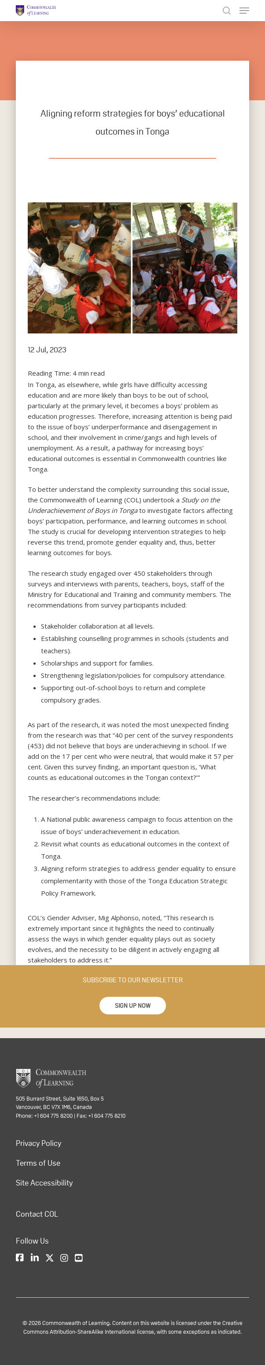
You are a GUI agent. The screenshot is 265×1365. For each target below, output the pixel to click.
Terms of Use (38, 1163)
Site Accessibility (44, 1182)
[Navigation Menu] (244, 10)
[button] (132, 1005)
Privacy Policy (38, 1143)
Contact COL (37, 1214)
